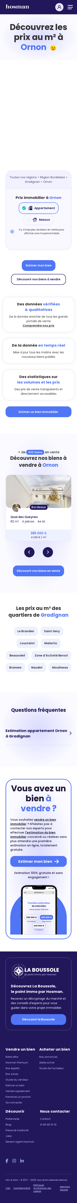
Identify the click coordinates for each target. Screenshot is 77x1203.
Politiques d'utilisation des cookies (42, 1188)
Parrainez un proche (18, 1097)
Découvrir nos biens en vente (38, 571)
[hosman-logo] (17, 8)
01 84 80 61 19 (48, 1124)
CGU (8, 1188)
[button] (29, 552)
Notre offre (12, 1057)
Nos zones (12, 1074)
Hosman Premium (17, 1062)
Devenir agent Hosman (20, 1141)
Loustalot (27, 643)
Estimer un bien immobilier (38, 412)
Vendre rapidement (18, 1091)
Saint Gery (52, 631)
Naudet (37, 667)
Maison (38, 220)
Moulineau (60, 667)
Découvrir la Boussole (38, 1019)
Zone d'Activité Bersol (51, 655)
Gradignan (32, 182)
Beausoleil (17, 655)
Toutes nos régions (23, 177)
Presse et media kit (17, 1130)
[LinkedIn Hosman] (22, 1161)
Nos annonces (48, 1057)
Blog (8, 1124)
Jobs (9, 1136)
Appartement (38, 208)
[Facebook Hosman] (7, 1161)
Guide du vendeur (17, 1079)
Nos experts (13, 1068)
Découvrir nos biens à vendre (38, 279)
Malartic (50, 643)
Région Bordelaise (52, 177)
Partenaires (13, 1119)
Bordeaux (38, 507)
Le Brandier (25, 631)
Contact (45, 1119)
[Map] (38, 121)
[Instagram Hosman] (14, 1161)
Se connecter (14, 1102)
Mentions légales (65, 1188)
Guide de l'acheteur (51, 1068)
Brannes (15, 667)
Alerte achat (46, 1062)
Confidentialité (21, 1188)
